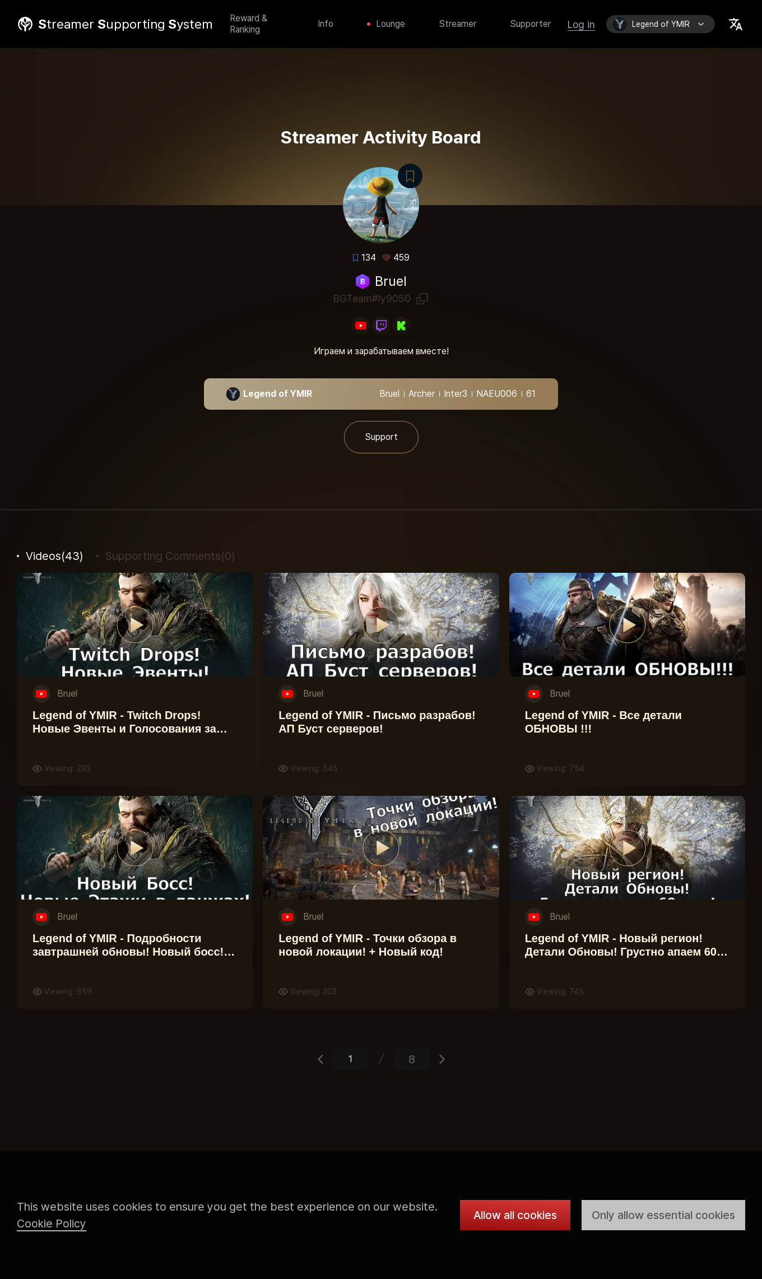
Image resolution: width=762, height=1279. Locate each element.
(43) (54, 556)
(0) (170, 556)
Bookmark (410, 176)
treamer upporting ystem (125, 24)
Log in (581, 24)
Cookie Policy (51, 1223)
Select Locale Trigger (735, 24)
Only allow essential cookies (663, 1215)
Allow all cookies (515, 1215)
